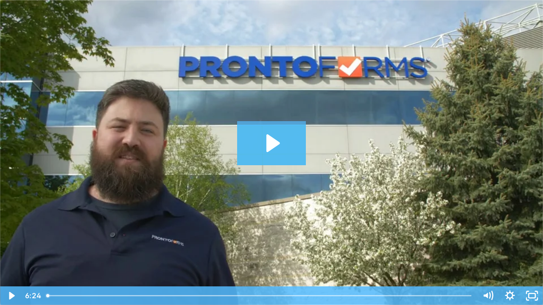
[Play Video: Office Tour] (271, 143)
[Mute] (488, 295)
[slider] (259, 295)
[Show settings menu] (510, 295)
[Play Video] (11, 295)
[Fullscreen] (532, 295)
